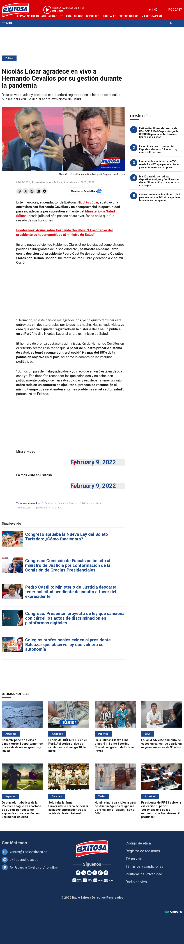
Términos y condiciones (144, 866)
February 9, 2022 (93, 462)
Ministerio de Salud (92, 503)
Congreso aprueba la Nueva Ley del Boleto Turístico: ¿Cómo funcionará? (66, 537)
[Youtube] (89, 872)
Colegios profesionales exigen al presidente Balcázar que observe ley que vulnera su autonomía (68, 644)
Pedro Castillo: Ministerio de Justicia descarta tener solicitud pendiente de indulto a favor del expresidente (70, 592)
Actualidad (49, 16)
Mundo (79, 16)
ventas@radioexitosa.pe (29, 852)
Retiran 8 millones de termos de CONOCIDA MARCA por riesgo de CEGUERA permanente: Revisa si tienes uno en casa (158, 132)
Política (66, 16)
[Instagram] (94, 872)
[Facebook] (78, 872)
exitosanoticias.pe (24, 859)
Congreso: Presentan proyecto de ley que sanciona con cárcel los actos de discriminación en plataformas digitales (75, 618)
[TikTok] (106, 872)
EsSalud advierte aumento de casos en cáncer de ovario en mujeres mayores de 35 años (161, 743)
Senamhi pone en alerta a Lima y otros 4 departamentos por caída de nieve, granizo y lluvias (22, 745)
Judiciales (109, 16)
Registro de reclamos (143, 851)
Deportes (92, 16)
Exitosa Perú (153, 16)
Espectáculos (129, 16)
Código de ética (138, 843)
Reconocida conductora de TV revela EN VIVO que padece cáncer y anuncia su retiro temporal (159, 164)
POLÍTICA (56, 507)
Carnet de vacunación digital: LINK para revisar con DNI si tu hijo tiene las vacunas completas (159, 197)
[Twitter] (83, 872)
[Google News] (100, 872)
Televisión (22, 30)
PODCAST (175, 9)
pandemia (41, 507)
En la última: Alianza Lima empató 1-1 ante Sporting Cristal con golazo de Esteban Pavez (115, 745)
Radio (36, 30)
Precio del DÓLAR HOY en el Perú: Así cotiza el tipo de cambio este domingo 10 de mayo (67, 745)
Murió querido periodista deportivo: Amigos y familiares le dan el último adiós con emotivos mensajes (159, 181)
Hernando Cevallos (67, 503)
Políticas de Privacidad (144, 874)
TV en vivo (134, 859)
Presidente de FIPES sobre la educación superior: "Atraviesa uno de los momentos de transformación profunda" (161, 810)
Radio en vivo (136, 882)
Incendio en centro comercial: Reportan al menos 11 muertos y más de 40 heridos (158, 149)
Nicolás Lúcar (87, 202)
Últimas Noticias (27, 16)
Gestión (49, 503)
